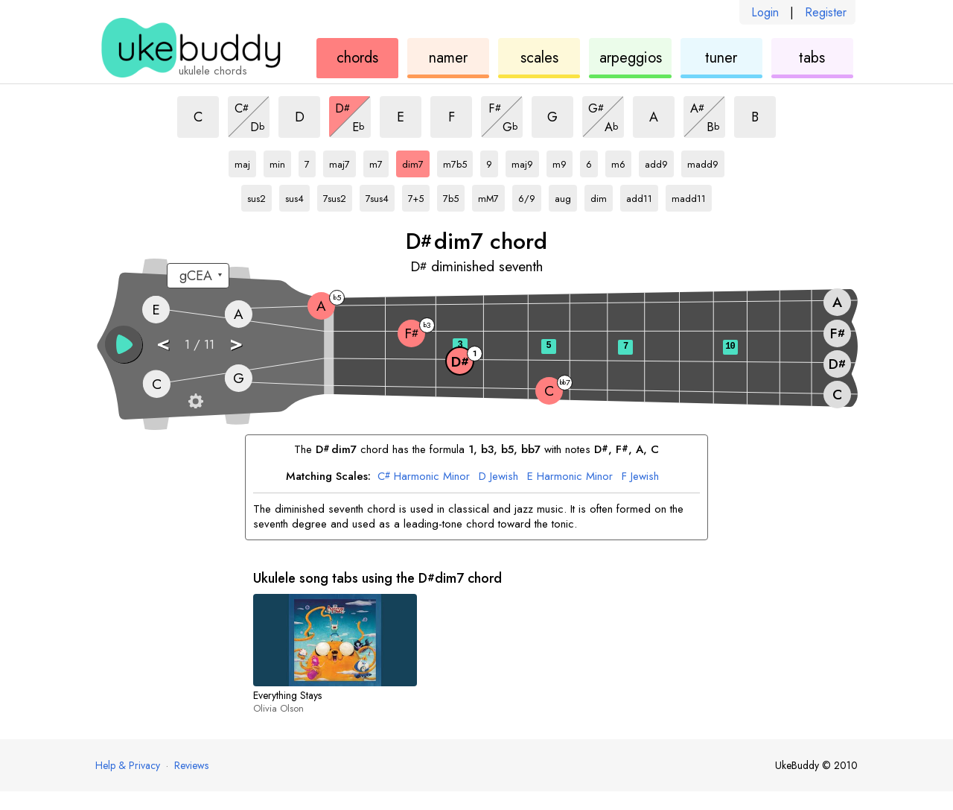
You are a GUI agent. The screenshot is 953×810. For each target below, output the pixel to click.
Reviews (191, 765)
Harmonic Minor (423, 476)
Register (826, 12)
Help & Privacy (127, 765)
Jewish (498, 476)
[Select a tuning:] (198, 275)
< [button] (163, 343)
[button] (123, 344)
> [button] (236, 343)
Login (765, 12)
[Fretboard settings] (195, 400)
